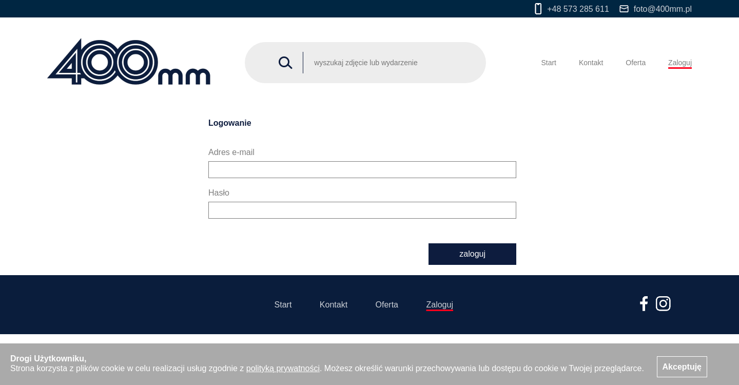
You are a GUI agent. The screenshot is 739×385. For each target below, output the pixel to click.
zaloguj (472, 253)
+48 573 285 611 (572, 9)
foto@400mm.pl (655, 9)
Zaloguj (680, 63)
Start (548, 63)
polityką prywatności (283, 368)
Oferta (636, 63)
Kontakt (591, 63)
